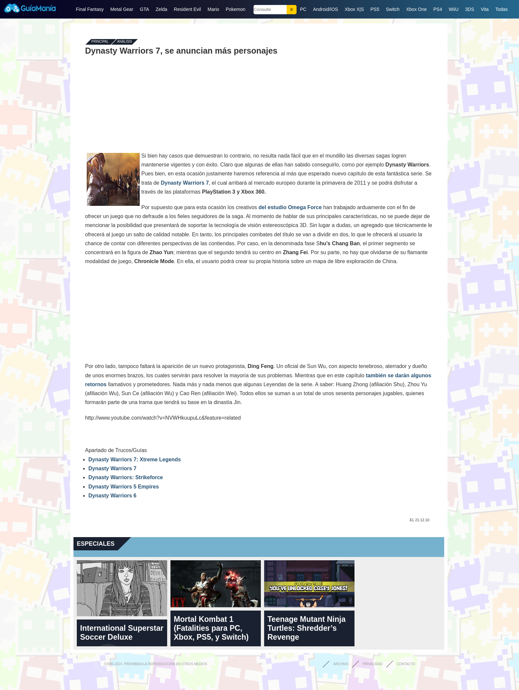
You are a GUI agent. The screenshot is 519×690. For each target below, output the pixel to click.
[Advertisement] (258, 103)
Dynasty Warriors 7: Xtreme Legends (134, 459)
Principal (100, 42)
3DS (469, 9)
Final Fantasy (90, 9)
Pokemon (235, 9)
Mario (213, 9)
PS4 (437, 9)
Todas (501, 9)
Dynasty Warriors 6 (112, 495)
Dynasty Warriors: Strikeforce (125, 477)
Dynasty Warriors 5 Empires (123, 486)
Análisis (124, 42)
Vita (485, 9)
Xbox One (416, 9)
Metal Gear (121, 9)
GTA (144, 9)
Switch (393, 9)
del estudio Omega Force (291, 207)
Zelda (161, 9)
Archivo (341, 664)
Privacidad (373, 664)
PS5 (374, 9)
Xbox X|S (354, 9)
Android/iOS (325, 9)
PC (303, 9)
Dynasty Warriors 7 (185, 183)
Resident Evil (187, 9)
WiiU (454, 9)
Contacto (406, 664)
